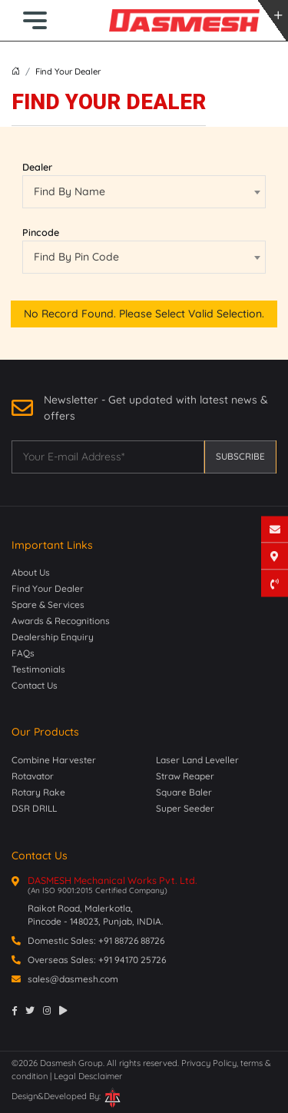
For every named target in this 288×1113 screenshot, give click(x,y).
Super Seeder (185, 808)
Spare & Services (48, 604)
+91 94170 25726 (132, 959)
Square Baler (184, 792)
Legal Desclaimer (88, 1076)
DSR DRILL (34, 808)
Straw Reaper (185, 776)
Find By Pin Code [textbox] (76, 257)
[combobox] (144, 191)
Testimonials (38, 669)
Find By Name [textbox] (69, 191)
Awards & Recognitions (61, 620)
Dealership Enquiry (53, 637)
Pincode (40, 232)
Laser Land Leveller (197, 760)
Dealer (37, 167)
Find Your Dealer (48, 588)
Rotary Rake (38, 792)
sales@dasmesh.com (73, 979)
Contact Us (35, 685)
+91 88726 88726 (131, 940)
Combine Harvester (54, 760)
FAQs (23, 653)
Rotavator (33, 776)
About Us (31, 572)
